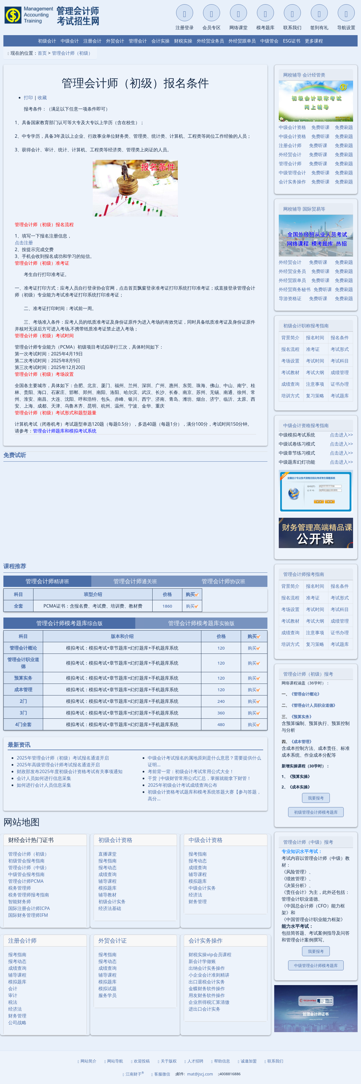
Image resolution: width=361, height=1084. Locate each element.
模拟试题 (107, 988)
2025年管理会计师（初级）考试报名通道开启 (63, 758)
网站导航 (113, 1061)
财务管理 (198, 901)
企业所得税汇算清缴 (209, 1002)
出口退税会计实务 (207, 982)
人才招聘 (194, 1061)
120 (221, 648)
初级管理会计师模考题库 (316, 812)
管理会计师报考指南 (303, 574)
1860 (167, 606)
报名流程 (290, 349)
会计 (12, 988)
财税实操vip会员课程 (210, 954)
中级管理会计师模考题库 (316, 965)
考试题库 (340, 396)
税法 (12, 1002)
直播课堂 (107, 854)
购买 (192, 606)
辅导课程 (107, 881)
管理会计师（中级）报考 (308, 842)
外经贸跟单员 (242, 41)
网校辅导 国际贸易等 (304, 209)
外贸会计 (115, 41)
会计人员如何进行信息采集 (44, 778)
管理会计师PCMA (26, 881)
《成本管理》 (301, 741)
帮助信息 (220, 1061)
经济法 (195, 895)
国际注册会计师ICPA (29, 908)
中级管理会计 (292, 172)
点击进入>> (341, 435)
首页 (42, 53)
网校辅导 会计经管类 (304, 75)
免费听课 (320, 127)
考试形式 (340, 349)
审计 (12, 995)
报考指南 (107, 861)
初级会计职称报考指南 (306, 326)
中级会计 (70, 41)
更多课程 (314, 41)
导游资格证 (290, 298)
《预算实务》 (301, 716)
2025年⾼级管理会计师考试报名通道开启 (58, 764)
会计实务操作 (206, 940)
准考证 (313, 349)
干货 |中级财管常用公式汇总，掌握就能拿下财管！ (199, 778)
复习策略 (315, 396)
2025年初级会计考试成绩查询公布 (182, 785)
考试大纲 (315, 372)
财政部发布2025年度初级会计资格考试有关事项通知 (70, 771)
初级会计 (47, 41)
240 (221, 701)
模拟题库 (107, 888)
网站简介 (87, 1061)
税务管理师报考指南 (28, 895)
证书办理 (340, 384)
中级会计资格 (206, 840)
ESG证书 (291, 41)
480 (221, 724)
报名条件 (340, 337)
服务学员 (107, 995)
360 (221, 713)
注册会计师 (22, 940)
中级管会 (269, 41)
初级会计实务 (112, 901)
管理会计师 (290, 163)
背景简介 (290, 337)
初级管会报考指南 (26, 861)
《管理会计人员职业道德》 (313, 705)
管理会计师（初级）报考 (308, 674)
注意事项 (315, 384)
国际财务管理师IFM (28, 915)
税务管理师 (19, 888)
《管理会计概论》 (305, 694)
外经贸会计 (290, 154)
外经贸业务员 (210, 41)
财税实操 (183, 41)
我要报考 (316, 798)
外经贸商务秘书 (295, 289)
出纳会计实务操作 (207, 968)
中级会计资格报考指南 (306, 425)
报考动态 (107, 867)
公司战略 (17, 1022)
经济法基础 (109, 908)
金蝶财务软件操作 (207, 988)
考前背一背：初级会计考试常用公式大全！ (191, 771)
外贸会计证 (112, 940)
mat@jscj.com (200, 1074)
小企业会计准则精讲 (209, 975)
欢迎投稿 (140, 1061)
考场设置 (290, 361)
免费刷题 (344, 127)
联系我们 (274, 1061)
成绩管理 (340, 372)
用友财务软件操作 (207, 995)
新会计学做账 (202, 961)
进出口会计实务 (204, 1009)
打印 (28, 97)
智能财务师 (19, 901)
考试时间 (315, 361)
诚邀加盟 (247, 1061)
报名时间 (315, 337)
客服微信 (160, 1074)
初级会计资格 (115, 840)
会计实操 (160, 41)
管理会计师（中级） (28, 867)
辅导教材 (107, 895)
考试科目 (340, 361)
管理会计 (138, 41)
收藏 (42, 97)
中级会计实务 (202, 888)
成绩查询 (107, 874)
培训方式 (290, 396)
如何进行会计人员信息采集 (44, 785)
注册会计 (92, 41)
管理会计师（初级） (72, 53)
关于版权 (167, 1061)
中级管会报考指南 (26, 874)
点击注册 (24, 242)
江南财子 (133, 1074)
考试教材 (290, 372)
